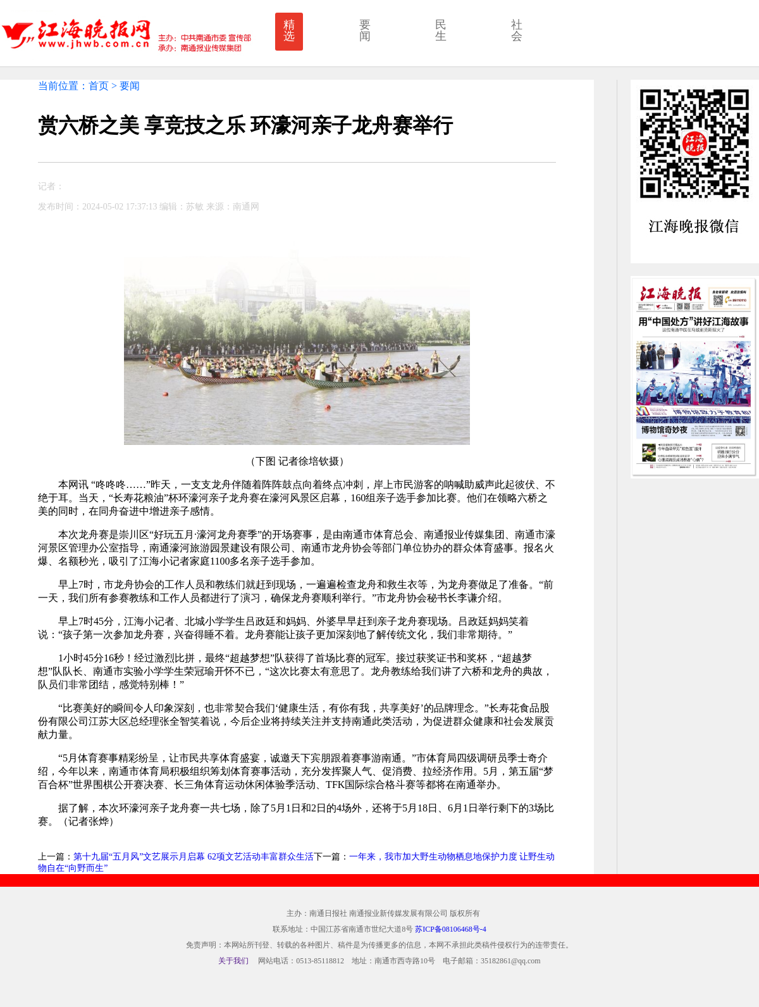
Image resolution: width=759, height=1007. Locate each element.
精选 (289, 30)
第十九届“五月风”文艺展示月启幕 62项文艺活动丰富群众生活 (193, 856)
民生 (441, 30)
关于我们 (233, 960)
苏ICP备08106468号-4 (450, 929)
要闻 (365, 30)
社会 (516, 30)
